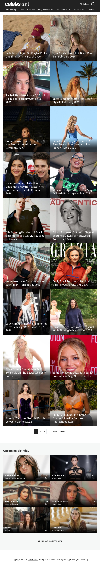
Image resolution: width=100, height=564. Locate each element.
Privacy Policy (63, 559)
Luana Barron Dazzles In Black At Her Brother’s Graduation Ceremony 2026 (25, 144)
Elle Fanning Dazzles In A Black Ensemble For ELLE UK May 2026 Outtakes (25, 236)
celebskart (33, 559)
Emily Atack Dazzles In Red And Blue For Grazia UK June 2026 (71, 283)
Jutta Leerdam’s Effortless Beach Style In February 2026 (72, 100)
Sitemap (84, 559)
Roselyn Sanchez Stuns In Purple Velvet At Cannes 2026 (25, 420)
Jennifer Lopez (11, 9)
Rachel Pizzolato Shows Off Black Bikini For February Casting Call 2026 (25, 99)
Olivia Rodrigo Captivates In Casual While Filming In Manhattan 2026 (73, 328)
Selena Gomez (79, 9)
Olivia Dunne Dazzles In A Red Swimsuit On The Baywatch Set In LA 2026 (26, 372)
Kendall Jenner (28, 9)
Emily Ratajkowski (45, 9)
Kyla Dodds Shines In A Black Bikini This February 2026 (73, 54)
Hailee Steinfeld (63, 9)
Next (62, 431)
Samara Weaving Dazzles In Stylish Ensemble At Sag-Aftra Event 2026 (73, 374)
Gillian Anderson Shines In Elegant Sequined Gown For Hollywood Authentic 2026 (73, 236)
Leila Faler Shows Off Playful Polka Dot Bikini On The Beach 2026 (26, 54)
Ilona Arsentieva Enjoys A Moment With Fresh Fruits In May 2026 (26, 283)
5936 (55, 431)
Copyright (74, 559)
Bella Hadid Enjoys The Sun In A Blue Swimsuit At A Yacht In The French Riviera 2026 (71, 144)
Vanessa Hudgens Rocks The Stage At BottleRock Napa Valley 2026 (73, 191)
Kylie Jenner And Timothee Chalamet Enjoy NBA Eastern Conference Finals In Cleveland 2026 (24, 188)
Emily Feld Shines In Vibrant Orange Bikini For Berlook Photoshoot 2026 (69, 418)
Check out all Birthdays (50, 541)
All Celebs (84, 4)
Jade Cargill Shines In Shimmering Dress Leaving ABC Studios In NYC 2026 (26, 327)
